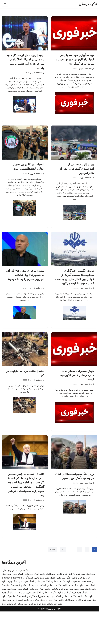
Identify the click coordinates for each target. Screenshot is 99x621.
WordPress (43, 618)
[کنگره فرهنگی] (88, 4)
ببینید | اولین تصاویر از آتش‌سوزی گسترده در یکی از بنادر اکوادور (77, 173)
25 (62, 559)
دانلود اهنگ (7, 583)
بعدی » (52, 559)
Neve (59, 618)
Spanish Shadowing (12, 587)
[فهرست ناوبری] (5, 4)
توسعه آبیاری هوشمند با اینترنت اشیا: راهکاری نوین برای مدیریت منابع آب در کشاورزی (75, 59)
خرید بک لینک (74, 583)
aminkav (88, 68)
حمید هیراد (23, 613)
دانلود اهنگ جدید (89, 583)
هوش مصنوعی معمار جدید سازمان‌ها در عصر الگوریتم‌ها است (76, 380)
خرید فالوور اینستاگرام (56, 583)
